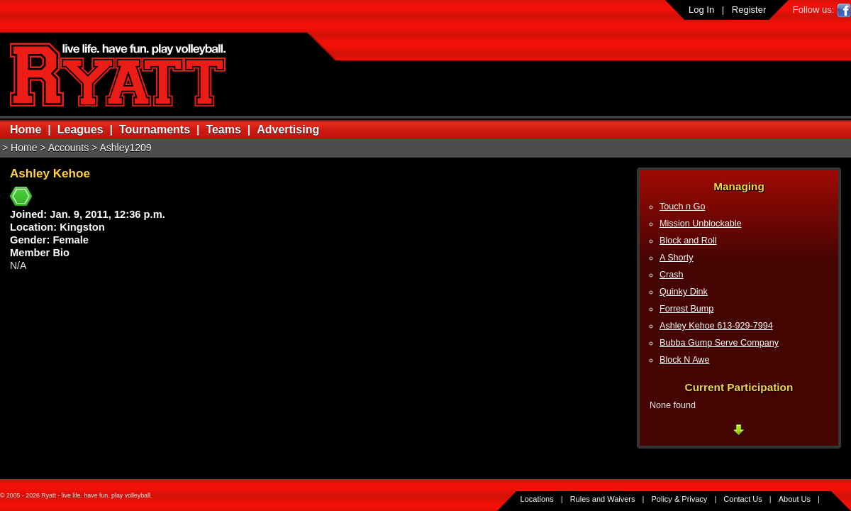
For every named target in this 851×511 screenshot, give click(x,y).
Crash (672, 275)
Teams (223, 129)
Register (749, 9)
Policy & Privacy (680, 499)
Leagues (80, 129)
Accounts (68, 147)
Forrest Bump (686, 309)
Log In (701, 9)
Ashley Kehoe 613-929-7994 (716, 326)
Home (25, 129)
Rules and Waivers (602, 499)
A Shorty (677, 258)
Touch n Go (682, 206)
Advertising (288, 129)
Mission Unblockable (701, 224)
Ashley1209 (125, 147)
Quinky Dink (684, 292)
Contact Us (742, 499)
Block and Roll (688, 241)
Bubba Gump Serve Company (719, 343)
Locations (537, 499)
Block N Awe (684, 360)
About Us (795, 499)
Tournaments (154, 129)
